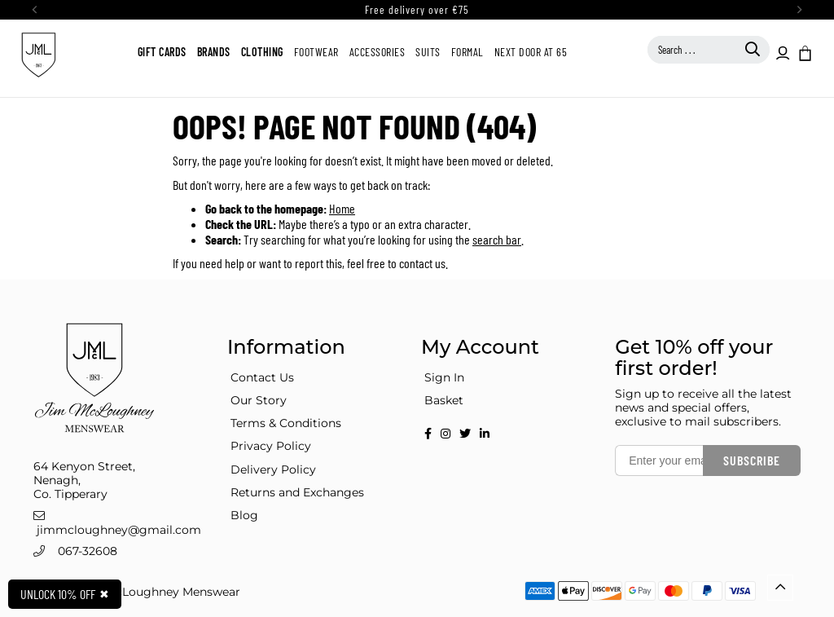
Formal (467, 52)
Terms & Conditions (285, 423)
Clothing (262, 52)
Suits (428, 52)
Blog (244, 515)
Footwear (316, 52)
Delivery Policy (273, 469)
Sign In (444, 377)
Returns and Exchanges (297, 492)
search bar (496, 239)
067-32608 (87, 551)
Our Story (258, 400)
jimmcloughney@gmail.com (119, 529)
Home (342, 208)
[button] (804, 52)
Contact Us (262, 377)
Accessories (377, 52)
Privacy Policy (270, 446)
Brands (213, 52)
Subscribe (751, 460)
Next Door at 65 (531, 52)
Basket (443, 400)
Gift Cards (162, 52)
